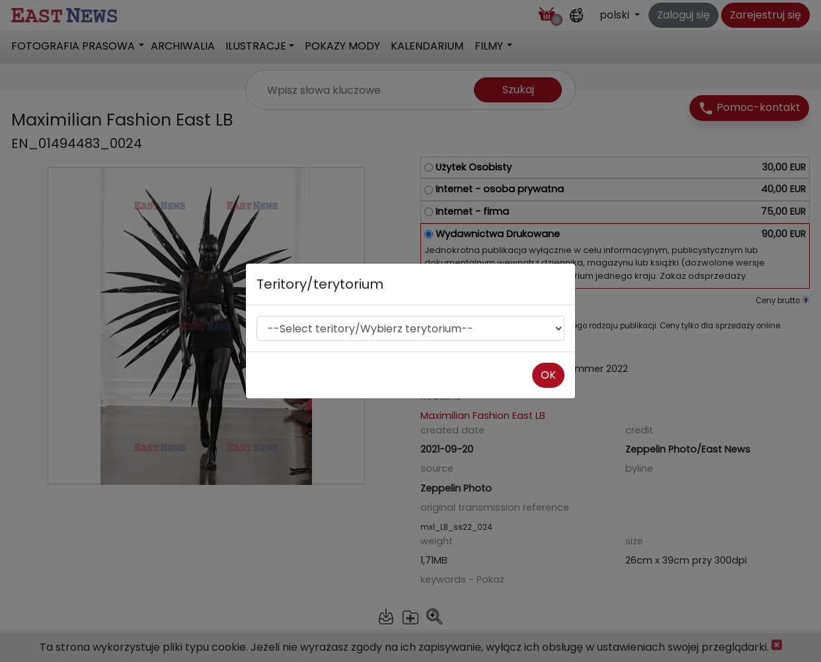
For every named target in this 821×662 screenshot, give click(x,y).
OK (548, 375)
